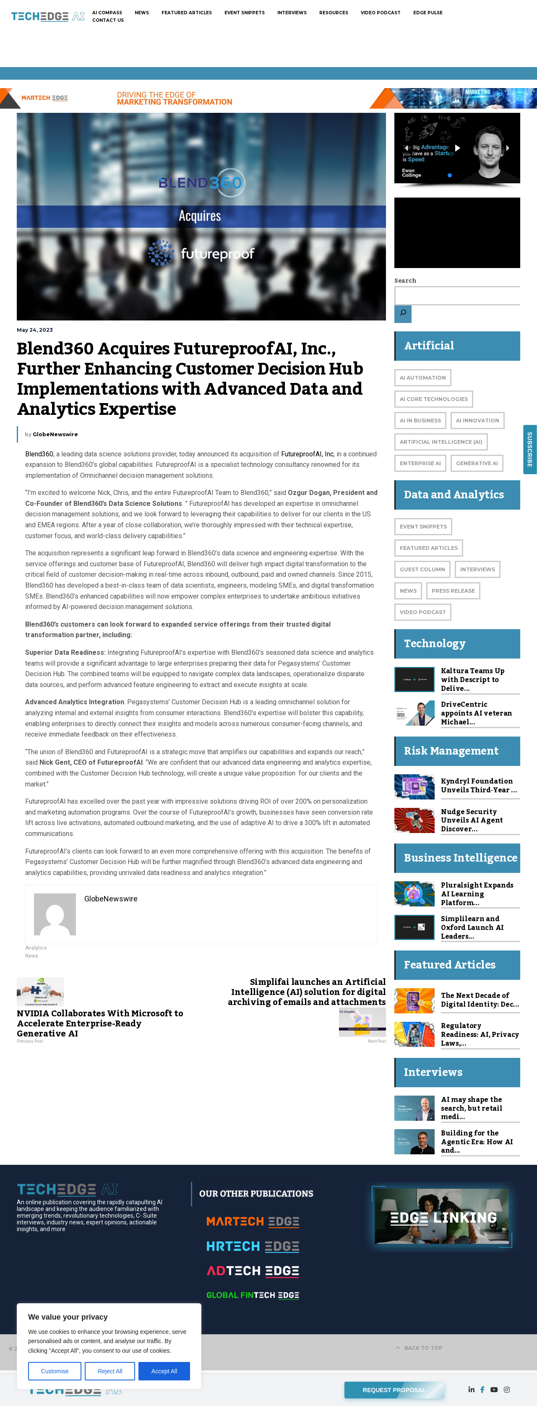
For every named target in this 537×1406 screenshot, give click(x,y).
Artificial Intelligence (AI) (441, 442)
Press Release (453, 591)
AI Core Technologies (434, 399)
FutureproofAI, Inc (307, 454)
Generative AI (477, 463)
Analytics (36, 948)
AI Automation (423, 378)
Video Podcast (423, 612)
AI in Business (420, 420)
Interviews (477, 569)
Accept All (164, 1371)
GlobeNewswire (55, 434)
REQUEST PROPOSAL (394, 1388)
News (31, 956)
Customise (55, 1371)
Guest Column (422, 569)
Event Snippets (423, 526)
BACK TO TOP (419, 1348)
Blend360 (39, 454)
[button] (457, 148)
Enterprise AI (420, 463)
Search (405, 281)
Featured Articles (429, 548)
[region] (109, 1346)
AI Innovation (477, 420)
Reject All (110, 1371)
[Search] (403, 314)
